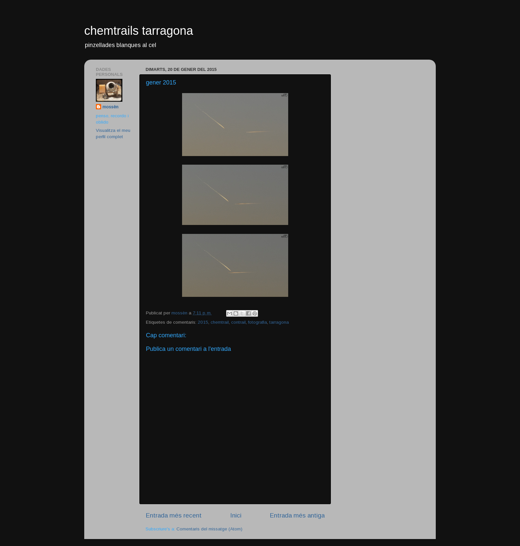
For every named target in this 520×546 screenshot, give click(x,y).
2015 (203, 322)
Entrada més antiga (297, 515)
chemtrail (220, 322)
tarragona (279, 322)
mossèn (110, 106)
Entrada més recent (174, 515)
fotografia (257, 322)
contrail (238, 322)
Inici (235, 515)
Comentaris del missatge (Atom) (209, 528)
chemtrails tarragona (138, 30)
